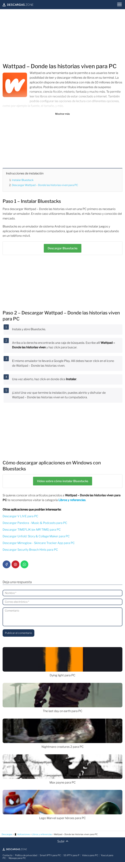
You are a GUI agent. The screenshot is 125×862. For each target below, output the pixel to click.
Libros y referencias (71, 500)
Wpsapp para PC (17, 858)
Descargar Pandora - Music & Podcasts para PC (35, 523)
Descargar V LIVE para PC (20, 516)
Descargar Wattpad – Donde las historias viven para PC (45, 185)
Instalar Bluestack (23, 180)
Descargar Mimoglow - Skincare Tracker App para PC (39, 543)
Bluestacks (62, 248)
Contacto (7, 855)
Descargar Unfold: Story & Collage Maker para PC (36, 536)
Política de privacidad (26, 855)
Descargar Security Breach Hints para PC (30, 549)
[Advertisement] (62, 36)
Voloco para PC (90, 855)
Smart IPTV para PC (50, 855)
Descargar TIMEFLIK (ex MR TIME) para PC (32, 529)
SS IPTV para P (71, 855)
